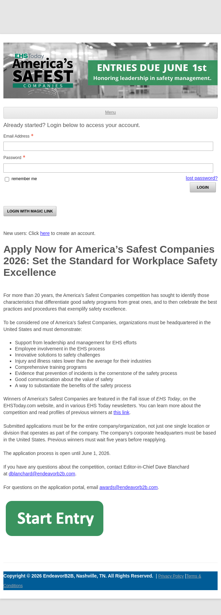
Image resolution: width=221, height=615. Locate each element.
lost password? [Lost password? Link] (202, 178)
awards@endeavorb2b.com (129, 487)
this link (122, 412)
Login (203, 187)
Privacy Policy (171, 576)
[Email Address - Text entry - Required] (108, 146)
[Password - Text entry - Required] (108, 168)
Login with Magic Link (30, 211)
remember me (24, 178)
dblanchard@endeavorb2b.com (42, 473)
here (45, 233)
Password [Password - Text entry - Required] (15, 157)
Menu (110, 112)
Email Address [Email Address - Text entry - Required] (19, 136)
